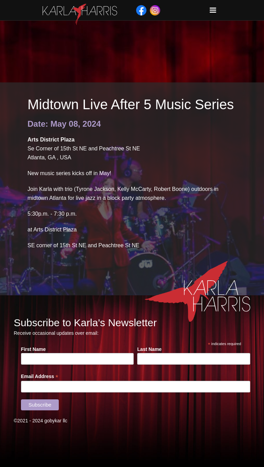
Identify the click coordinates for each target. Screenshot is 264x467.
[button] (212, 10)
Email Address (39, 376)
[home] (80, 14)
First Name (33, 349)
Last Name (149, 349)
